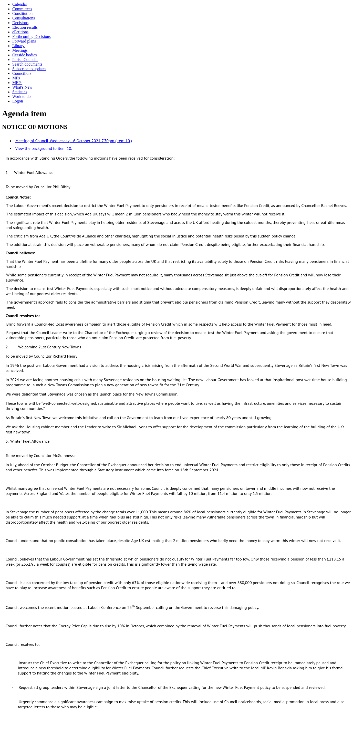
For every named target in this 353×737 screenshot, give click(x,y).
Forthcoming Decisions (31, 36)
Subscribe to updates (29, 69)
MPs (16, 78)
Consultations (23, 18)
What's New (22, 87)
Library (18, 46)
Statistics (19, 92)
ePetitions (20, 32)
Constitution (22, 13)
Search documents (27, 64)
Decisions (20, 22)
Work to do (21, 96)
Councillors (22, 73)
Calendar (19, 4)
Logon (17, 101)
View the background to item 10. (43, 148)
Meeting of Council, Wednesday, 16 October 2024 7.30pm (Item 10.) (73, 140)
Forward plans (24, 41)
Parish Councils (25, 59)
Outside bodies (24, 55)
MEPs (17, 82)
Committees (22, 9)
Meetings (20, 50)
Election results (25, 27)
